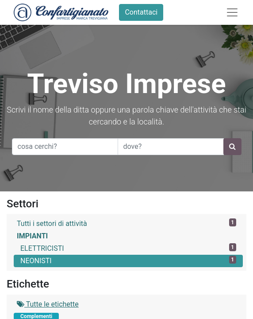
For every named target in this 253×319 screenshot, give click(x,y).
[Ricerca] (232, 146)
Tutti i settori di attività (126, 223)
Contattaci (141, 12)
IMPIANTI (32, 236)
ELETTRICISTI (128, 248)
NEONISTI (128, 260)
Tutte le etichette (48, 304)
